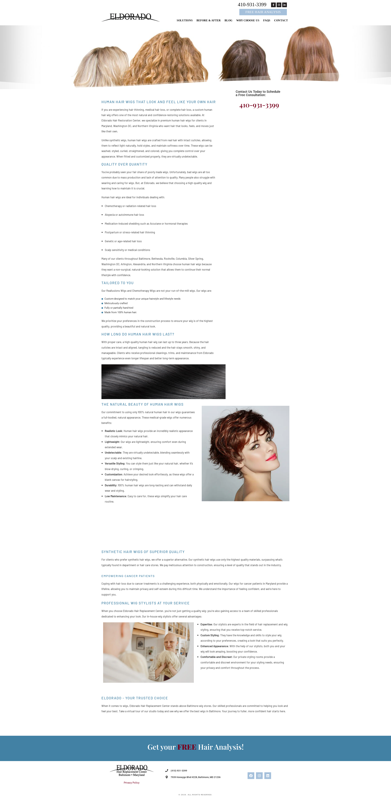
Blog (228, 20)
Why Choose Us (247, 20)
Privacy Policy (131, 782)
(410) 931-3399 (179, 770)
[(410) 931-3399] (166, 770)
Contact (281, 20)
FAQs (266, 20)
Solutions (185, 20)
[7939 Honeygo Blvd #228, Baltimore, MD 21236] (166, 777)
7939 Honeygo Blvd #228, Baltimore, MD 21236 (196, 777)
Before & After (209, 20)
